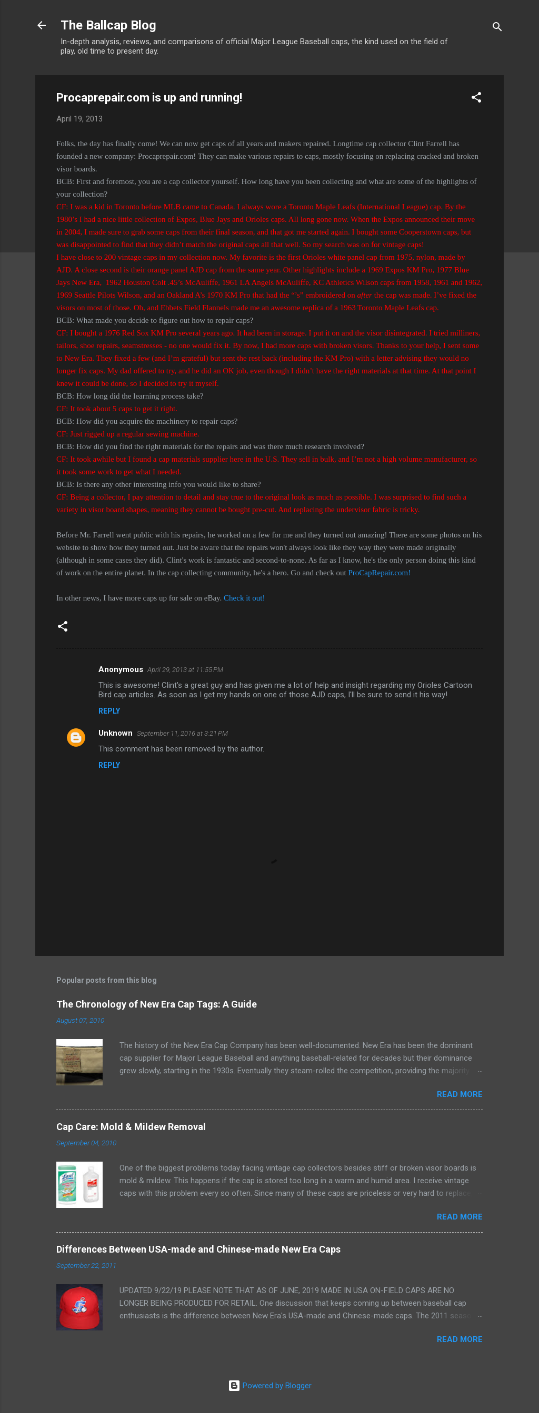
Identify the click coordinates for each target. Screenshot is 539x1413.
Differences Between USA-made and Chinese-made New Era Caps (198, 1249)
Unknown (115, 733)
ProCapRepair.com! (379, 572)
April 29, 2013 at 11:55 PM (185, 670)
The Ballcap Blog (108, 25)
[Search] (497, 29)
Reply (109, 711)
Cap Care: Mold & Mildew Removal (131, 1126)
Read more (460, 1094)
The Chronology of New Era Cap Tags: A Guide (156, 1004)
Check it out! (244, 598)
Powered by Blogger (270, 1385)
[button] (476, 99)
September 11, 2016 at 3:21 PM (182, 733)
